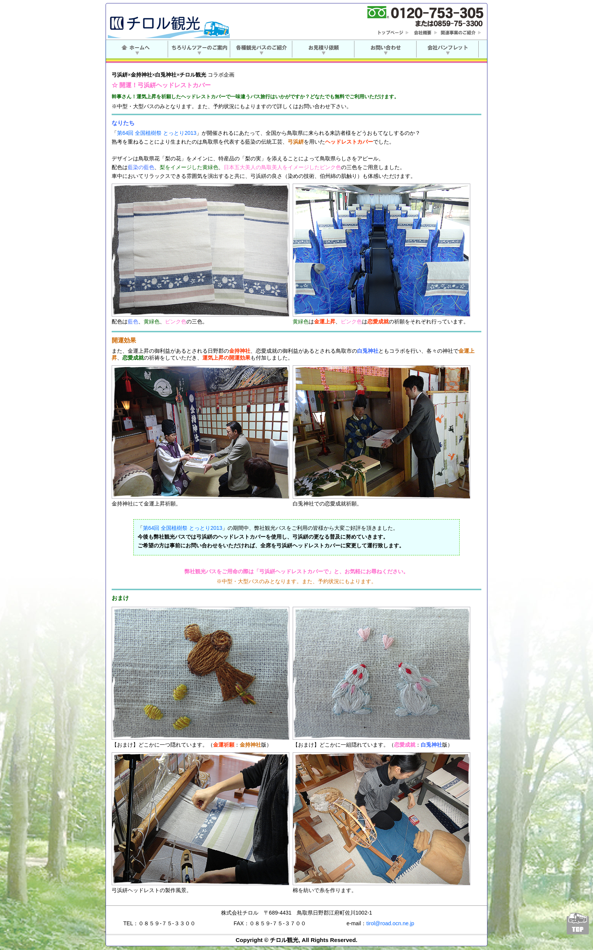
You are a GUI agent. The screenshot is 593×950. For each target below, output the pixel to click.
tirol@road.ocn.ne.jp (390, 923)
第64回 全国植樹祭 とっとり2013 (157, 133)
